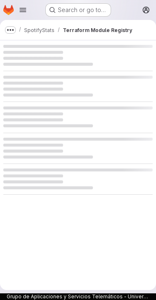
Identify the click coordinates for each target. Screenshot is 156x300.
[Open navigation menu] (23, 10)
